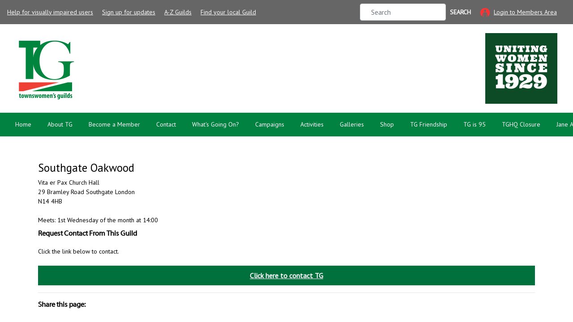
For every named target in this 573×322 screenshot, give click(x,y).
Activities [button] (312, 124)
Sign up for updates (128, 12)
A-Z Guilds (178, 12)
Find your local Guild (228, 12)
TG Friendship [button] (428, 124)
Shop (387, 124)
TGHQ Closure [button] (521, 124)
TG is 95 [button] (474, 124)
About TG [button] (60, 124)
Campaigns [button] (269, 124)
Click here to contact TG (286, 275)
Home (23, 124)
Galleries (352, 124)
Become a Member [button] (114, 124)
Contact (166, 124)
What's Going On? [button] (215, 124)
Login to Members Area (525, 12)
